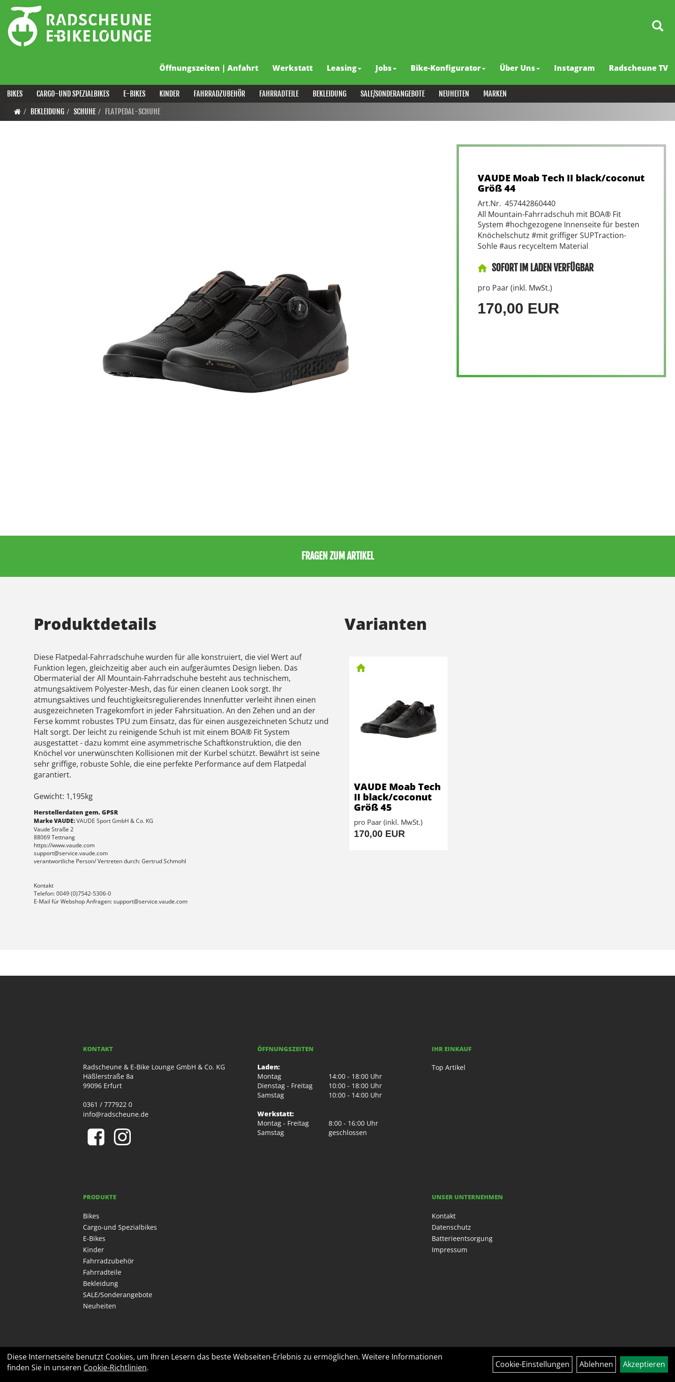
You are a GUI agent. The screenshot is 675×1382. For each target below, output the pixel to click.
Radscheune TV (638, 68)
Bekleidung (329, 93)
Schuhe (85, 111)
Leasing (344, 68)
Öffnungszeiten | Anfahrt (208, 68)
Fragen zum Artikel (337, 556)
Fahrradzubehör (219, 93)
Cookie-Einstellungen (532, 1364)
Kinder (169, 93)
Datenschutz (451, 1227)
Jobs (386, 68)
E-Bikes (134, 93)
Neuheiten (454, 93)
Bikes (14, 93)
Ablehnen (596, 1364)
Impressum (449, 1249)
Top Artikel (448, 1067)
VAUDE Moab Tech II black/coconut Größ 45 (397, 797)
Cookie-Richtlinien (115, 1367)
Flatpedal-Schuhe (132, 111)
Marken (495, 93)
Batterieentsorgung (462, 1238)
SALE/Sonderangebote (392, 93)
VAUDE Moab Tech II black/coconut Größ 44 (561, 183)
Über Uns (520, 68)
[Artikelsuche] (657, 26)
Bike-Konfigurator (448, 68)
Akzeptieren (644, 1364)
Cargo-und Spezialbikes (73, 93)
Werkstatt (292, 68)
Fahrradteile (279, 93)
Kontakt (444, 1215)
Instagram (574, 68)
